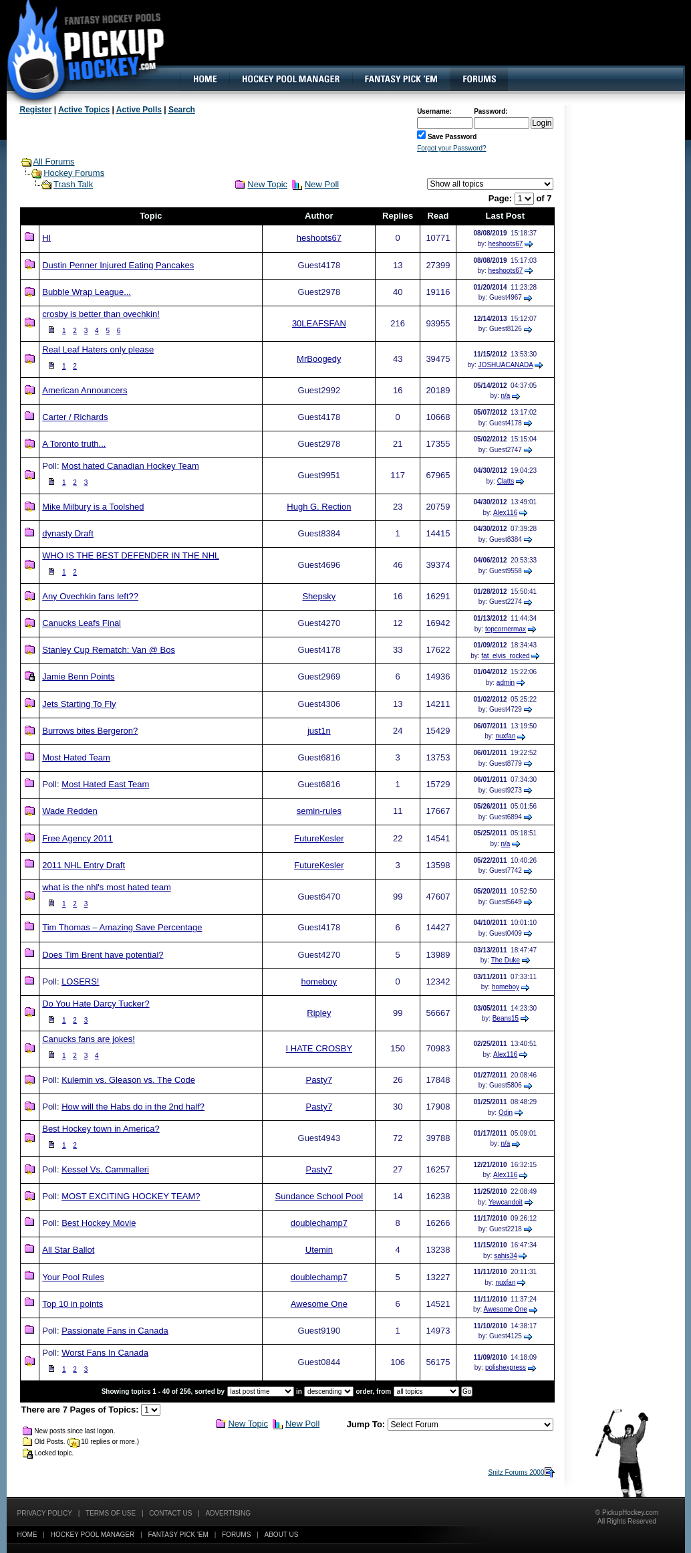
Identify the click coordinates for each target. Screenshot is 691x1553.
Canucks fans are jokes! (88, 1039)
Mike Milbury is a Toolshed (93, 507)
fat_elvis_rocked (505, 655)
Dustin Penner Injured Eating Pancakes (118, 265)
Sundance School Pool (319, 1196)
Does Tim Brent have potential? (102, 955)
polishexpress (505, 1367)
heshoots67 (319, 238)
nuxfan (505, 736)
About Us (282, 1534)
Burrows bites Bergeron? (90, 731)
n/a (506, 395)
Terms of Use (111, 1513)
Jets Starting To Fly (79, 704)
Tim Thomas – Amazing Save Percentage (122, 927)
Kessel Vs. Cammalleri (105, 1169)
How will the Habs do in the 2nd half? (132, 1107)
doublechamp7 (319, 1223)
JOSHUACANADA (505, 365)
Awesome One (319, 1304)
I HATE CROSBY (319, 1048)
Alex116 (505, 512)
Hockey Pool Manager (93, 1534)
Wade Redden (70, 811)
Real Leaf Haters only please (98, 349)
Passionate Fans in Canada (114, 1331)
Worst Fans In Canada (104, 1353)
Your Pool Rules (73, 1277)
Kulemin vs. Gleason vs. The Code (128, 1080)
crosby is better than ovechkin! (101, 314)
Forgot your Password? (451, 148)
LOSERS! (80, 981)
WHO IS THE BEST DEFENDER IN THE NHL (130, 555)
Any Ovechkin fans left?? (90, 596)
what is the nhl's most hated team (106, 887)
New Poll (322, 184)
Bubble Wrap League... (86, 292)
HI (46, 238)
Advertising (228, 1513)
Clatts (506, 481)
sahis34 (505, 1255)
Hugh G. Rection (319, 507)
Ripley (319, 1013)
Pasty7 (318, 1080)
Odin (506, 1112)
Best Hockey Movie (98, 1223)
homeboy (319, 981)
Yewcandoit (506, 1202)
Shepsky (318, 596)
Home (27, 1534)
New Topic (267, 184)
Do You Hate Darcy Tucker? (95, 1004)
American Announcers (84, 390)
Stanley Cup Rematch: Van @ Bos (108, 650)
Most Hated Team (76, 757)
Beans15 (506, 1018)
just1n (319, 731)
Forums (236, 1534)
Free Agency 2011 (77, 838)
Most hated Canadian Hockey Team (130, 466)
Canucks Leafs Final (81, 623)
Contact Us (170, 1513)
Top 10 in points (72, 1304)
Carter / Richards (75, 417)
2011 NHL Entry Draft (83, 865)
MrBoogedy (319, 359)
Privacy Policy (44, 1513)
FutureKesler (318, 838)
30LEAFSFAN (319, 323)
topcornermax (505, 629)
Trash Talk (73, 184)
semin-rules (319, 811)
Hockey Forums (73, 173)
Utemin (319, 1250)
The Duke (505, 960)
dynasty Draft (68, 533)
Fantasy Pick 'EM (178, 1534)
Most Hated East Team (105, 784)
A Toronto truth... (74, 444)
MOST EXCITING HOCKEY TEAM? (130, 1196)
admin (506, 682)
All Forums (53, 162)
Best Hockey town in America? (101, 1129)
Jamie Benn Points (78, 676)
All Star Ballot (68, 1250)
